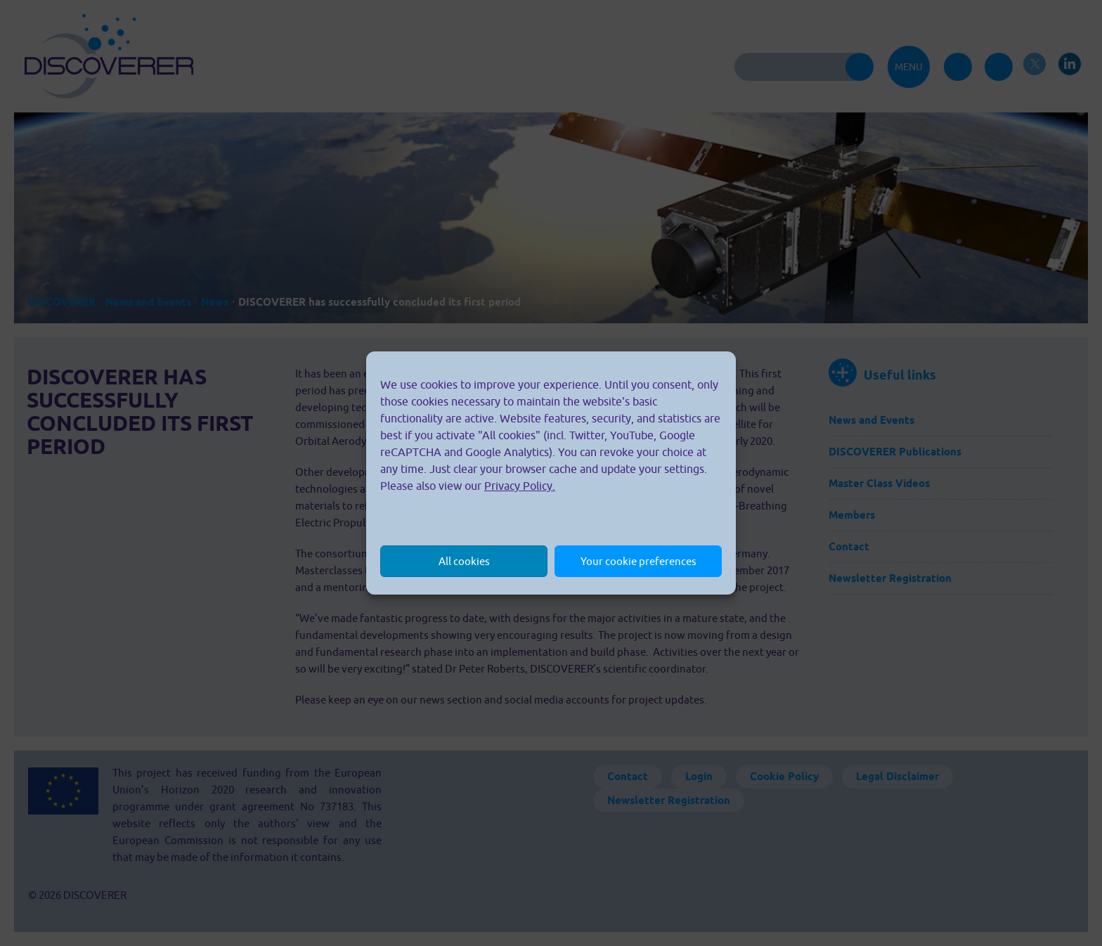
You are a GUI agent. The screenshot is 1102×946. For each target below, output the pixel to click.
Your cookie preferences (638, 561)
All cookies (464, 561)
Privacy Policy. (519, 485)
